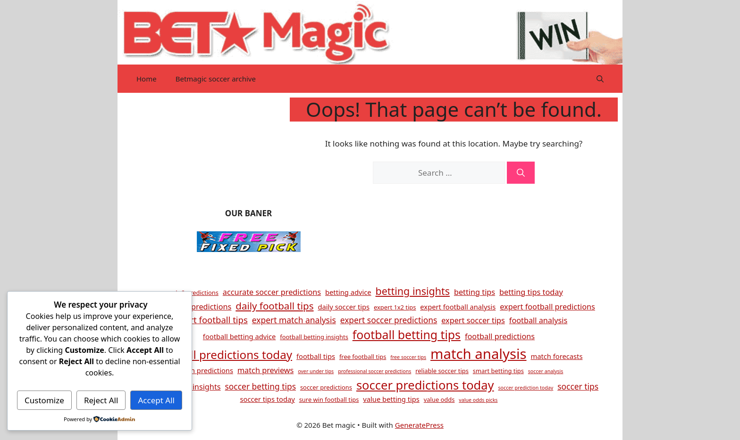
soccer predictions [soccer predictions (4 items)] (326, 387)
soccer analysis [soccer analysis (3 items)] (545, 371)
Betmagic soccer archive (216, 78)
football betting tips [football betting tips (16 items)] (407, 334)
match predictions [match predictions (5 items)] (204, 370)
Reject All (101, 400)
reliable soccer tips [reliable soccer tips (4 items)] (442, 371)
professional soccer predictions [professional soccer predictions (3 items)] (374, 371)
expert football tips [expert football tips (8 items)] (209, 320)
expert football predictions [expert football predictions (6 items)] (547, 306)
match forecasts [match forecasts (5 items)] (556, 356)
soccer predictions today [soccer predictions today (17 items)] (425, 385)
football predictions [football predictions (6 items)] (500, 336)
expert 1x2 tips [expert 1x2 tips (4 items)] (395, 307)
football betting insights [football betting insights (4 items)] (314, 337)
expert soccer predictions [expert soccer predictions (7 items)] (388, 320)
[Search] (521, 173)
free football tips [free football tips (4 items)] (362, 356)
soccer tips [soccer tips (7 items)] (577, 386)
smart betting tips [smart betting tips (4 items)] (498, 371)
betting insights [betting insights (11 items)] (413, 291)
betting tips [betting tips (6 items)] (474, 292)
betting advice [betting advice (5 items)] (348, 292)
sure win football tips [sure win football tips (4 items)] (329, 399)
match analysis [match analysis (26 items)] (478, 353)
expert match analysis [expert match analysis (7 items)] (294, 320)
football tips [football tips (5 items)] (315, 356)
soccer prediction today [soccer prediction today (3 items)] (525, 387)
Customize (44, 400)
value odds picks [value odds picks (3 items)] (478, 400)
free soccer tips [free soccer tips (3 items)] (408, 357)
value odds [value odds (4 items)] (439, 399)
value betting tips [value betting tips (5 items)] (391, 399)
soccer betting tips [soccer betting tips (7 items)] (260, 386)
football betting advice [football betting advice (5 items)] (239, 336)
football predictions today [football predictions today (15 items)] (223, 354)
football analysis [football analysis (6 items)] (538, 320)
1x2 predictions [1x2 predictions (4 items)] (197, 292)
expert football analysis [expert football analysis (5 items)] (458, 306)
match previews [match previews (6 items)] (265, 370)
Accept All (156, 400)
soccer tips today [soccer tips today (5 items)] (267, 399)
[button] (600, 79)
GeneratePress (419, 425)
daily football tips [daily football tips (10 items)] (274, 305)
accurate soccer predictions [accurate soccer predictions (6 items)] (272, 292)
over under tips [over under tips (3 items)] (316, 371)
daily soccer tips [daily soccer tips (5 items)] (344, 306)
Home (146, 78)
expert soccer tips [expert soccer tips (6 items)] (473, 320)
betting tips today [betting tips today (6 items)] (531, 292)
